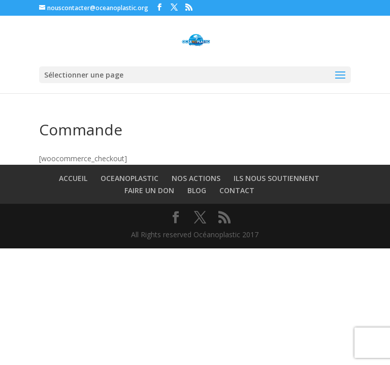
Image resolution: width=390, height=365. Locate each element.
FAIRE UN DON (149, 190)
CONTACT (236, 190)
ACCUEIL (73, 178)
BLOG (196, 190)
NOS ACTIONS (196, 178)
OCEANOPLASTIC (129, 178)
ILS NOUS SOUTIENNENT (276, 178)
